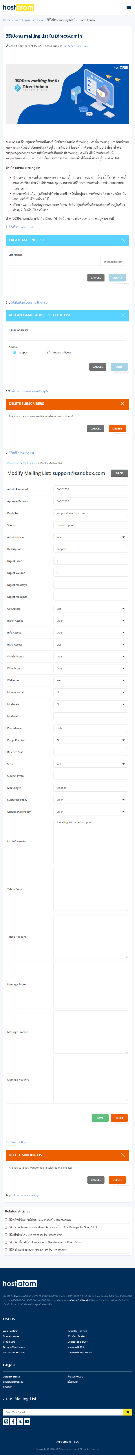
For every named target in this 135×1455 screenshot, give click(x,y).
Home (7, 20)
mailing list (36, 1195)
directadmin (20, 1195)
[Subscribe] (127, 1412)
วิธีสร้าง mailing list (21, 227)
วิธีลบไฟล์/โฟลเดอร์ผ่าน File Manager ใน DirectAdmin (39, 1219)
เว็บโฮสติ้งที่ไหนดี (79, 1300)
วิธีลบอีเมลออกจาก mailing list (30, 391)
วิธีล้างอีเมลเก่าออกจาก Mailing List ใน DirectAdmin (38, 1249)
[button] (128, 7)
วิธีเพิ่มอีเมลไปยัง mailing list (29, 302)
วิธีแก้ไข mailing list (21, 453)
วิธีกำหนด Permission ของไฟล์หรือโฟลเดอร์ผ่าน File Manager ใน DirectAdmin (53, 1227)
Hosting (18, 1296)
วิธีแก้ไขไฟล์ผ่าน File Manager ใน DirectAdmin (35, 1234)
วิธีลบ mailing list (20, 1142)
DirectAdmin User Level (29, 20)
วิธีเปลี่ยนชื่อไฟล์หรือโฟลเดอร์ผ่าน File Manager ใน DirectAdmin (45, 1242)
